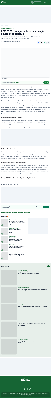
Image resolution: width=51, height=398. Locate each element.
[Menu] (47, 2)
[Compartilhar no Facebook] (38, 42)
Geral (6, 24)
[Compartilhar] (48, 42)
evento (9, 212)
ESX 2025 (4, 212)
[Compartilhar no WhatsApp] (45, 42)
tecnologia (27, 212)
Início (2, 24)
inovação (14, 212)
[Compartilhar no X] (41, 42)
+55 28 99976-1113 (32, 385)
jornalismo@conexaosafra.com (21, 385)
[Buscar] (45, 2)
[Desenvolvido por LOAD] (29, 395)
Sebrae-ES (20, 212)
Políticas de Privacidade (27, 394)
